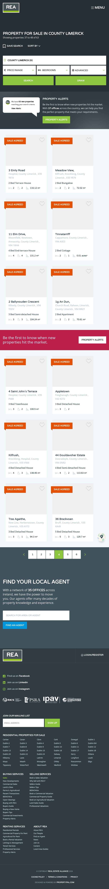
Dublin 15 (41, 751)
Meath (22, 762)
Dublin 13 (7, 751)
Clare (39, 740)
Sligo (90, 762)
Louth (90, 758)
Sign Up (52, 723)
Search (28, 80)
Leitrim (40, 758)
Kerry (73, 754)
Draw (80, 80)
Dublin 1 (91, 740)
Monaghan (41, 762)
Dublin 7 (6, 747)
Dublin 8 (23, 747)
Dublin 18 (92, 751)
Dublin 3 (23, 743)
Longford (75, 758)
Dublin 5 (57, 743)
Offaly (56, 762)
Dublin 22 (24, 754)
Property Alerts (56, 119)
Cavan (22, 740)
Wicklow (74, 765)
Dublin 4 (40, 743)
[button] (88, 70)
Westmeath (41, 765)
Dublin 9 (40, 747)
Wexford (57, 765)
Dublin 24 (41, 754)
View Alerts (16, 109)
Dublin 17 (75, 751)
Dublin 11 (75, 747)
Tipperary (7, 765)
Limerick (57, 758)
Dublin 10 (58, 747)
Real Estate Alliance (58, 871)
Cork (56, 740)
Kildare (91, 754)
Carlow (6, 740)
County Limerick (20, 60)
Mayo (5, 762)
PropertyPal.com (65, 882)
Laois (22, 758)
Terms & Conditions (57, 877)
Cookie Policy (38, 877)
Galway (57, 754)
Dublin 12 (92, 747)
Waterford (24, 765)
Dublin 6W (92, 743)
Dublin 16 (58, 751)
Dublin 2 (6, 743)
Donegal (74, 740)
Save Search (14, 46)
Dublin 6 (74, 743)
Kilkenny (6, 758)
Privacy (74, 877)
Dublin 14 (24, 751)
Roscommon (76, 762)
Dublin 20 (7, 754)
